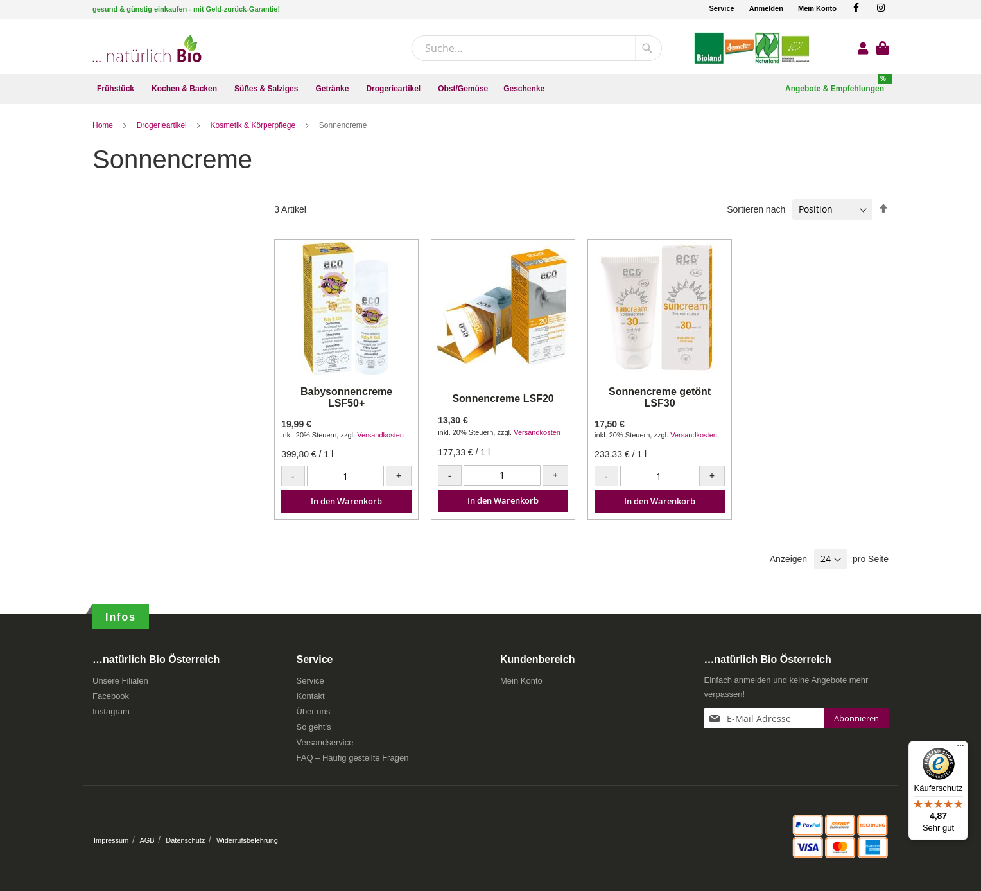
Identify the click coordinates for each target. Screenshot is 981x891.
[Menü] (960, 748)
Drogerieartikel (163, 125)
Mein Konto (817, 8)
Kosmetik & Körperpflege (253, 125)
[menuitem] (116, 89)
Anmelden (766, 8)
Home (103, 125)
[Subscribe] (856, 718)
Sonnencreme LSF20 (502, 398)
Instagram (111, 711)
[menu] (490, 89)
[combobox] (537, 48)
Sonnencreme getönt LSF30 (660, 397)
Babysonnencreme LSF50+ (346, 397)
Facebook (110, 696)
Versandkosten (380, 435)
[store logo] (147, 48)
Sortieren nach (756, 209)
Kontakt (311, 696)
